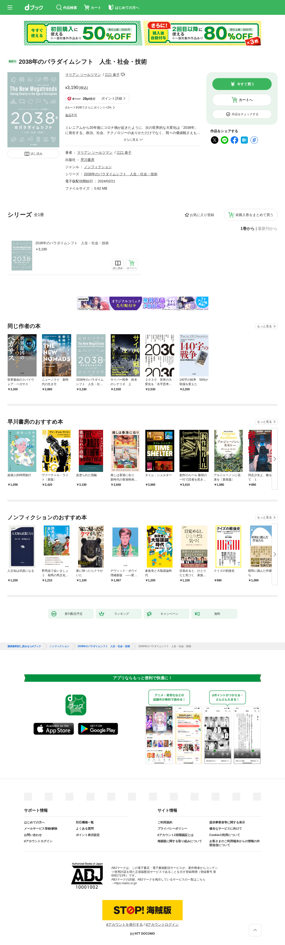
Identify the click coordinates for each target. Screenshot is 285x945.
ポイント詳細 (111, 98)
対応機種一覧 (85, 822)
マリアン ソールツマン (83, 75)
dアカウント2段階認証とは (175, 835)
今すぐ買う (245, 84)
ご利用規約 (164, 822)
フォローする (123, 74)
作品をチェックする (245, 114)
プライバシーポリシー (172, 828)
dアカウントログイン (38, 841)
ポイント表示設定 (88, 835)
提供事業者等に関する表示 (227, 822)
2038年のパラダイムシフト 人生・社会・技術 (72, 243)
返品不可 (71, 115)
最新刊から (268, 229)
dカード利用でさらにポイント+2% (88, 107)
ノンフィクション (98, 167)
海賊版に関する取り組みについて (179, 841)
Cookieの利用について (224, 835)
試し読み (37, 153)
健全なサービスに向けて (225, 828)
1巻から (248, 229)
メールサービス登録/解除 (40, 828)
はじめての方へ (34, 822)
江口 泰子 (112, 75)
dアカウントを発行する (124, 924)
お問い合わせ (33, 835)
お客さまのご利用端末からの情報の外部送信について (234, 843)
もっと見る (264, 326)
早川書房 (87, 160)
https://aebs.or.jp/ (125, 883)
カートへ (246, 100)
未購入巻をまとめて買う (254, 215)
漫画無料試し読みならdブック (24, 646)
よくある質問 (85, 828)
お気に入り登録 (202, 215)
